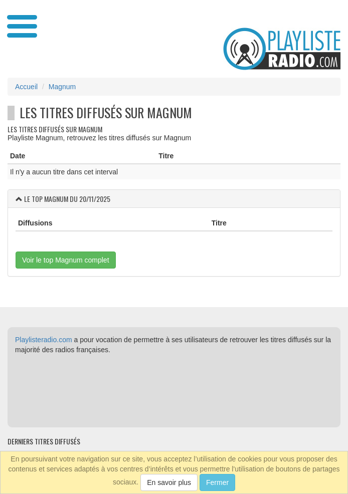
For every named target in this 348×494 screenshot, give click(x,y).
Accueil (26, 87)
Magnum (62, 87)
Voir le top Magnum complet (65, 260)
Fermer (217, 482)
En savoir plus (169, 482)
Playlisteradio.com (43, 340)
